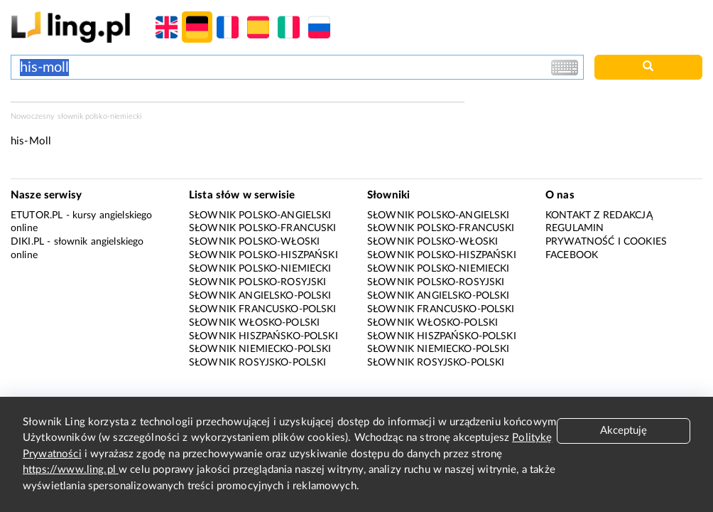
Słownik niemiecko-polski (260, 349)
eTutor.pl (36, 215)
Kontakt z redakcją (599, 215)
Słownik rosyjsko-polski (257, 363)
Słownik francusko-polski (263, 309)
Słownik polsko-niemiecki (260, 269)
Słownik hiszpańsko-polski (263, 336)
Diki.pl (27, 242)
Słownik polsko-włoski (254, 242)
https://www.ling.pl (71, 469)
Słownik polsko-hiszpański (263, 255)
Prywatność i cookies (606, 242)
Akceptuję (623, 430)
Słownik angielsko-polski (260, 296)
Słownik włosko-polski (254, 323)
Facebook (571, 255)
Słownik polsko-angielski (260, 215)
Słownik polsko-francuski (263, 228)
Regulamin (574, 228)
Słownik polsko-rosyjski (257, 282)
